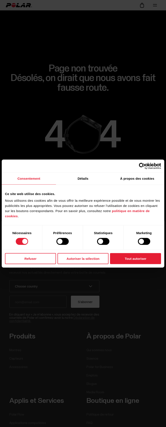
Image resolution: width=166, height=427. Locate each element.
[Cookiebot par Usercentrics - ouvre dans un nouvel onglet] (142, 166)
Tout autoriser (135, 258)
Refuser (30, 258)
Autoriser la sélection (83, 258)
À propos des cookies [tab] (137, 178)
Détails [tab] (83, 178)
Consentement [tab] (29, 178)
